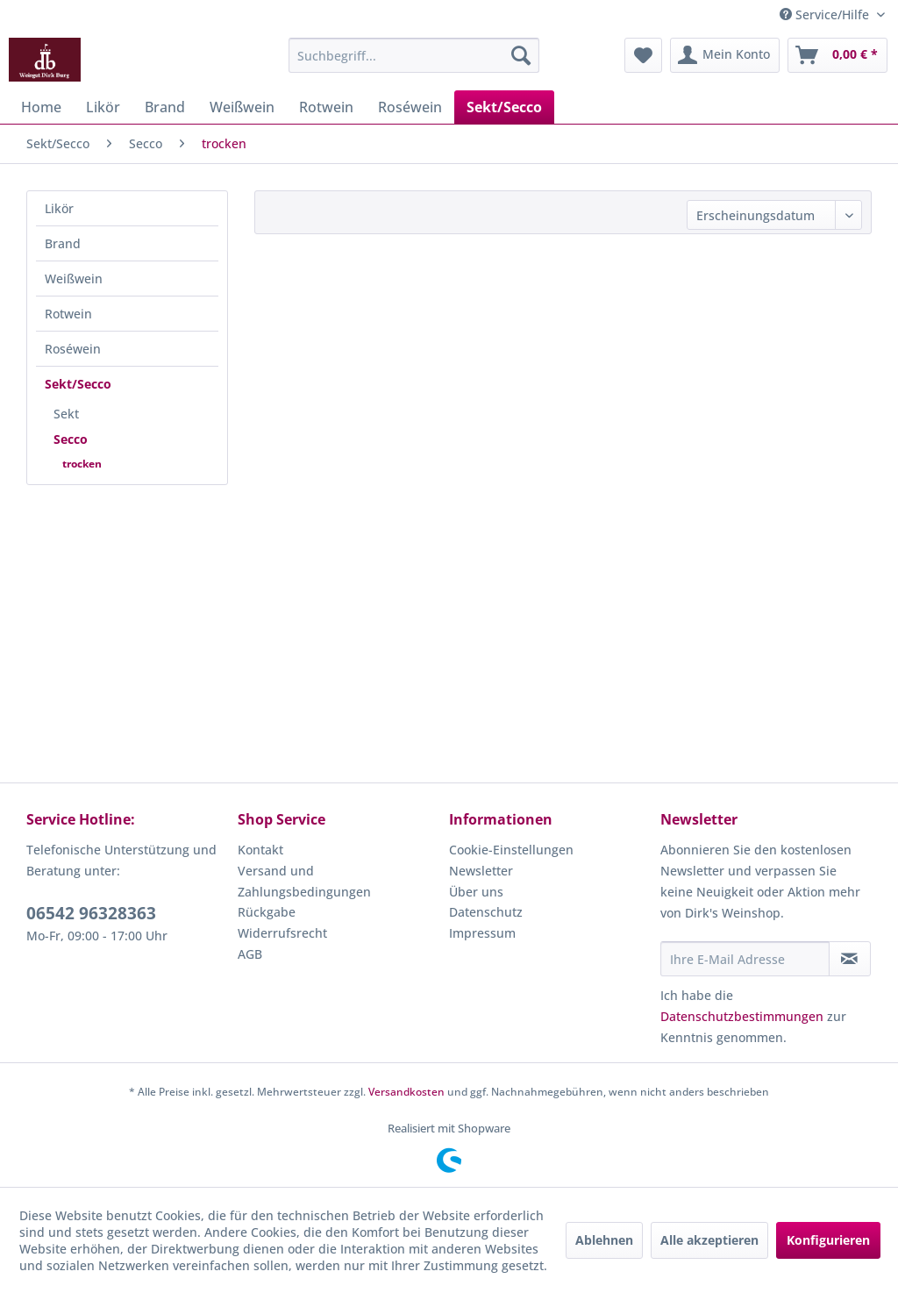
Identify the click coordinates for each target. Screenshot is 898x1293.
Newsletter (481, 870)
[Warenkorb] (837, 55)
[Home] (41, 107)
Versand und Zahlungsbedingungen (304, 881)
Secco (70, 439)
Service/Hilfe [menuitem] (826, 14)
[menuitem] (414, 55)
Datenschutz (486, 912)
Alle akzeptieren (709, 1240)
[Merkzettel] (643, 55)
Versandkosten (406, 1091)
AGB (250, 954)
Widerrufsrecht (282, 933)
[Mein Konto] (725, 55)
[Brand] (164, 107)
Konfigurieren (828, 1240)
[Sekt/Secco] (504, 107)
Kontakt (260, 849)
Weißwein (74, 278)
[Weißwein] (242, 107)
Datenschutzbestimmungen (741, 1016)
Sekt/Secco (78, 383)
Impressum (482, 933)
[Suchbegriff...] (414, 55)
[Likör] (103, 107)
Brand (63, 243)
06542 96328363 (91, 913)
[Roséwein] (410, 107)
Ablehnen (604, 1240)
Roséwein (73, 348)
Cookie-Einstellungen (511, 849)
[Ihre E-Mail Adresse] (745, 958)
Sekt (66, 413)
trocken (82, 463)
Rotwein (68, 313)
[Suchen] (520, 55)
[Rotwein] (326, 107)
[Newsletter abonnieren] (850, 958)
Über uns (476, 891)
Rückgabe (267, 912)
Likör (59, 208)
